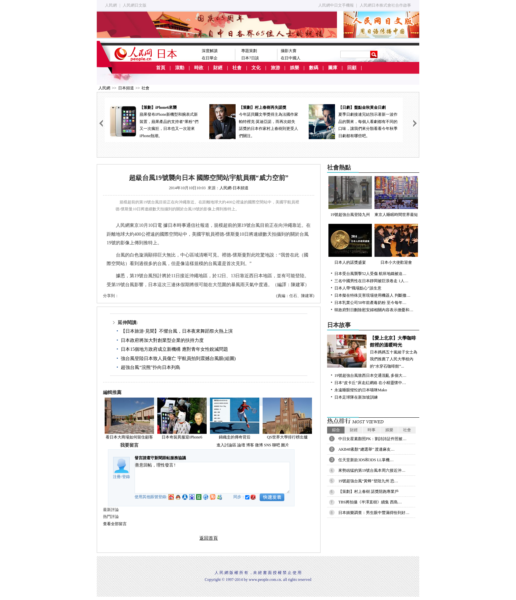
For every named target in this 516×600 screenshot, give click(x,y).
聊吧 (276, 445)
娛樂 (294, 67)
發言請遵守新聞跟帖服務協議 (160, 458)
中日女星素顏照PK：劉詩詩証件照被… (372, 438)
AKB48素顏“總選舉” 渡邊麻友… (366, 449)
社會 (237, 67)
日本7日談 (250, 58)
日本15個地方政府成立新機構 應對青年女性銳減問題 (174, 349)
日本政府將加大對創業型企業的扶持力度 (162, 340)
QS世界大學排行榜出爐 (287, 437)
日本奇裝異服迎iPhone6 (182, 437)
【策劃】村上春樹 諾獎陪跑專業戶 (368, 491)
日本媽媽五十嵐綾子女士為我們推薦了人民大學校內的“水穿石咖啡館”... (373, 352)
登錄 (126, 476)
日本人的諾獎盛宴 (350, 244)
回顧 (351, 67)
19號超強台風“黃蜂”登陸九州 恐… (368, 481)
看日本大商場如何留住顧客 (129, 437)
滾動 (179, 67)
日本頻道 (126, 88)
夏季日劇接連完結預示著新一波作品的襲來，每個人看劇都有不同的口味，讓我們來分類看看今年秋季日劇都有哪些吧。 (353, 121)
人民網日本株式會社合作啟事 (385, 5)
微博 (259, 445)
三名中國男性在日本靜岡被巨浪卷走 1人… (371, 281)
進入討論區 (226, 445)
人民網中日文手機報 (336, 5)
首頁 (160, 67)
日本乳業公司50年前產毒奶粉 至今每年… (370, 302)
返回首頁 (208, 538)
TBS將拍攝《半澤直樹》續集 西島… (370, 502)
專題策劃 (249, 50)
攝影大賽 (289, 50)
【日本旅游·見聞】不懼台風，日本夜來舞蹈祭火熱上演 (177, 331)
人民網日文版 (134, 5)
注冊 (117, 476)
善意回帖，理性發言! (212, 478)
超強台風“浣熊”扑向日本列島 (150, 367)
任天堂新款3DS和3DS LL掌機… (366, 460)
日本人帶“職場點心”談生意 (357, 288)
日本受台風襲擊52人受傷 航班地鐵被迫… (370, 273)
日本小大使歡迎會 (396, 244)
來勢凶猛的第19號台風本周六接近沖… (371, 470)
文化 (256, 67)
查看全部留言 (115, 524)
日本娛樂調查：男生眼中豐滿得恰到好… (373, 512)
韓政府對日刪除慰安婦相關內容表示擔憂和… (373, 310)
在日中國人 (290, 58)
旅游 (275, 67)
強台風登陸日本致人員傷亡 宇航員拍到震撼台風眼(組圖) (178, 358)
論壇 (241, 445)
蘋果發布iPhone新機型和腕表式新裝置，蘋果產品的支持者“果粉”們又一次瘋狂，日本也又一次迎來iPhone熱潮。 (154, 121)
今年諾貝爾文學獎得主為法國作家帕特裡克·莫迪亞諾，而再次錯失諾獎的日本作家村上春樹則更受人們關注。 (253, 121)
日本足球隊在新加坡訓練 (356, 397)
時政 (198, 67)
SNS (267, 445)
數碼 (313, 67)
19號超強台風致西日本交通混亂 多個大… (370, 375)
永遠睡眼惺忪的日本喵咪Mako (360, 390)
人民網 (111, 5)
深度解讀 (210, 50)
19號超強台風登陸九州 (350, 196)
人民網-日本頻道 (233, 188)
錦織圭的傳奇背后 (234, 437)
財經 (217, 67)
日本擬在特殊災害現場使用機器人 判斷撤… (372, 295)
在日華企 (210, 58)
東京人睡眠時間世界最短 (396, 196)
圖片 (285, 445)
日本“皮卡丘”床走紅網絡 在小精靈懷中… (370, 382)
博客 (250, 445)
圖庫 (332, 67)
